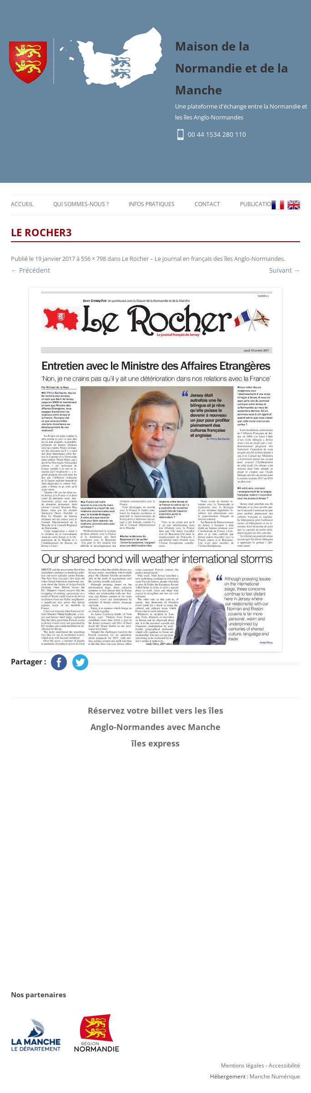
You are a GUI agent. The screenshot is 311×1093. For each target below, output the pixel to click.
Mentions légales (242, 1065)
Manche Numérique (275, 1076)
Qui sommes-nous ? (81, 204)
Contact (207, 204)
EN (293, 205)
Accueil (22, 204)
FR (277, 205)
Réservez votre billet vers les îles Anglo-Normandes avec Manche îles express (155, 727)
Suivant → (284, 270)
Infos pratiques (152, 204)
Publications (259, 204)
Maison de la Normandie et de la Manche (231, 68)
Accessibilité (284, 1065)
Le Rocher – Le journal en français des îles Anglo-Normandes (203, 258)
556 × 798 (93, 258)
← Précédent (30, 270)
